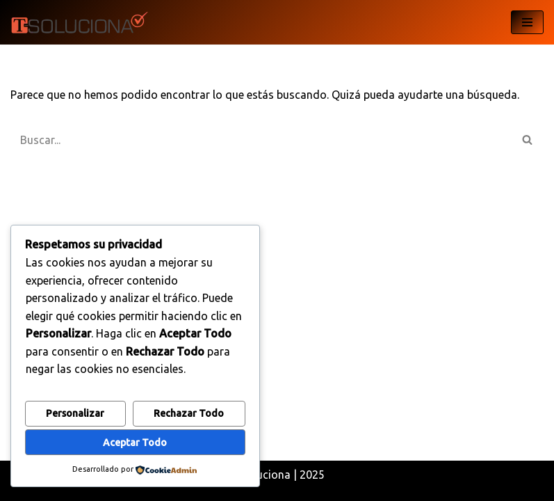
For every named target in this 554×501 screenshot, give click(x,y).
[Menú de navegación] (527, 22)
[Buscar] (261, 139)
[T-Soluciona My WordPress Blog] (79, 22)
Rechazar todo (189, 413)
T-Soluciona (260, 474)
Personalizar (75, 413)
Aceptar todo (135, 442)
